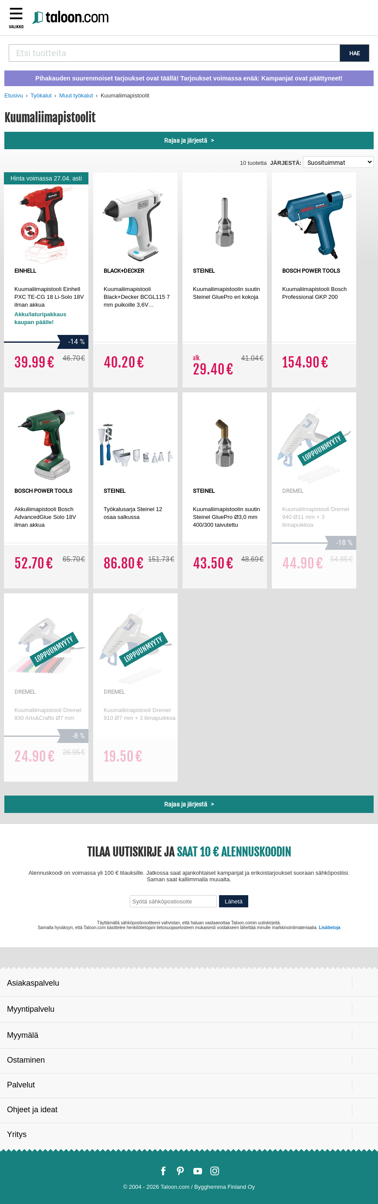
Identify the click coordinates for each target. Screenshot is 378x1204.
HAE (354, 53)
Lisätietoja (329, 927)
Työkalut (40, 95)
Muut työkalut (76, 95)
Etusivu (13, 95)
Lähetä (234, 901)
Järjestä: (285, 163)
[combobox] (174, 53)
